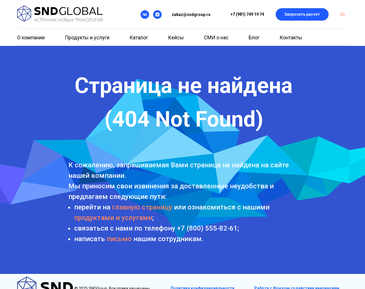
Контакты (290, 37)
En (342, 14)
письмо (119, 239)
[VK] (145, 14)
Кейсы (176, 37)
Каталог (138, 37)
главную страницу (142, 207)
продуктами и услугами (113, 218)
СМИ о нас (216, 37)
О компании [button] (31, 37)
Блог (254, 37)
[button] (302, 14)
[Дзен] (157, 14)
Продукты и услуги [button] (87, 37)
